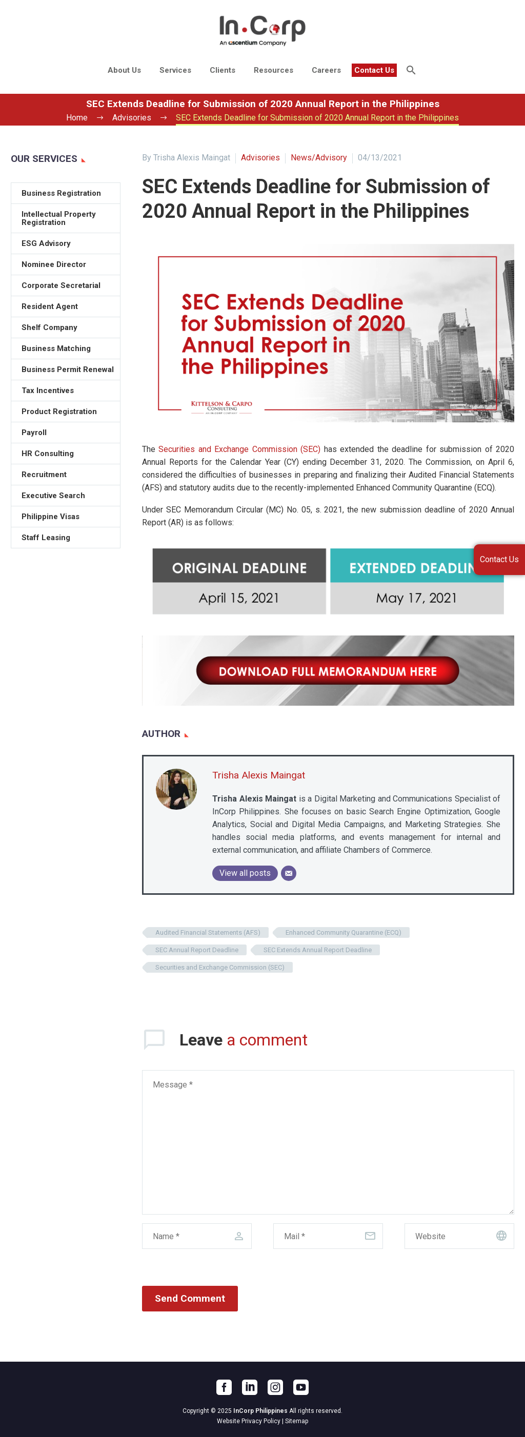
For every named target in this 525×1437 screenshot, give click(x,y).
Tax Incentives (48, 390)
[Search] (410, 70)
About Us (124, 70)
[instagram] (275, 1387)
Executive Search (53, 495)
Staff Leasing (46, 537)
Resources (273, 70)
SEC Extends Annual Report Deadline (318, 950)
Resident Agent (50, 306)
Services (175, 70)
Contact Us (374, 70)
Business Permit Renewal (68, 369)
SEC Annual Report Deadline (196, 950)
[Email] (288, 873)
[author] (197, 1236)
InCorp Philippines (260, 1410)
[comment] (328, 1142)
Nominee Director (54, 264)
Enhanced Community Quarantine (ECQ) (343, 932)
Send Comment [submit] (190, 1298)
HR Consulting (48, 453)
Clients (222, 70)
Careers (326, 70)
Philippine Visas (50, 516)
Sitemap (296, 1421)
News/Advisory (319, 157)
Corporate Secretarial (61, 285)
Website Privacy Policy (248, 1421)
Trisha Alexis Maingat (258, 775)
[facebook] (224, 1387)
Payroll (34, 432)
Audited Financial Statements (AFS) (207, 932)
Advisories (260, 157)
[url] (459, 1236)
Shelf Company (49, 327)
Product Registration (59, 411)
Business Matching (56, 348)
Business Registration (61, 193)
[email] (328, 1236)
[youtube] (301, 1387)
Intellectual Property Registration (59, 218)
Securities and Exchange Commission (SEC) (239, 449)
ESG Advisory (46, 243)
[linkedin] (249, 1387)
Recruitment (44, 474)
